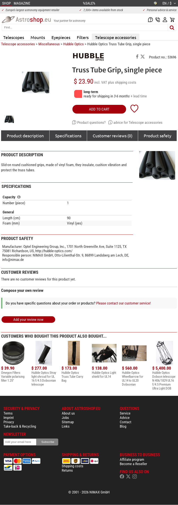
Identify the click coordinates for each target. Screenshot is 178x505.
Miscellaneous (49, 44)
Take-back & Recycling (19, 426)
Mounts (38, 37)
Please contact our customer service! (123, 303)
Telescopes (13, 37)
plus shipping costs (122, 82)
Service (125, 413)
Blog (123, 426)
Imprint (8, 417)
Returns (67, 470)
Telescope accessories (115, 37)
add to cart (99, 109)
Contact (125, 422)
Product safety (157, 135)
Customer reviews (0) (112, 135)
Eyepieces (60, 37)
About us (68, 413)
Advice (125, 417)
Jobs (65, 417)
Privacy (8, 422)
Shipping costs (72, 466)
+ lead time (139, 96)
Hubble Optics (73, 44)
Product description (25, 135)
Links (66, 426)
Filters (83, 37)
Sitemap (68, 422)
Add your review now (28, 319)
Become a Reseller (133, 464)
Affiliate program (132, 459)
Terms (8, 413)
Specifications (68, 135)
